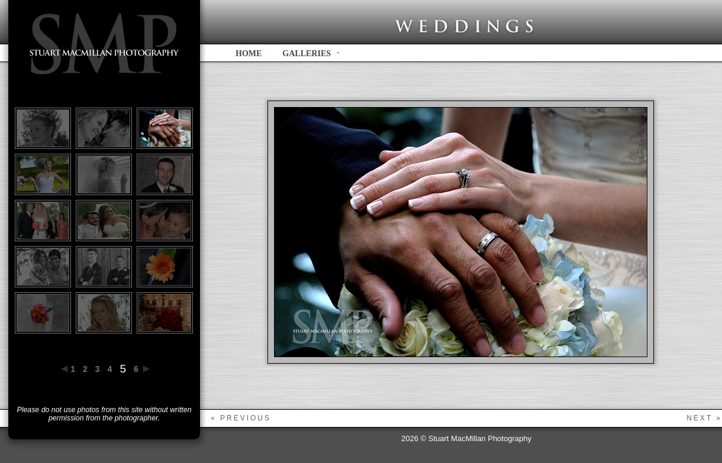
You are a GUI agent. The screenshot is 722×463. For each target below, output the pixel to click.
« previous (241, 418)
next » (704, 418)
